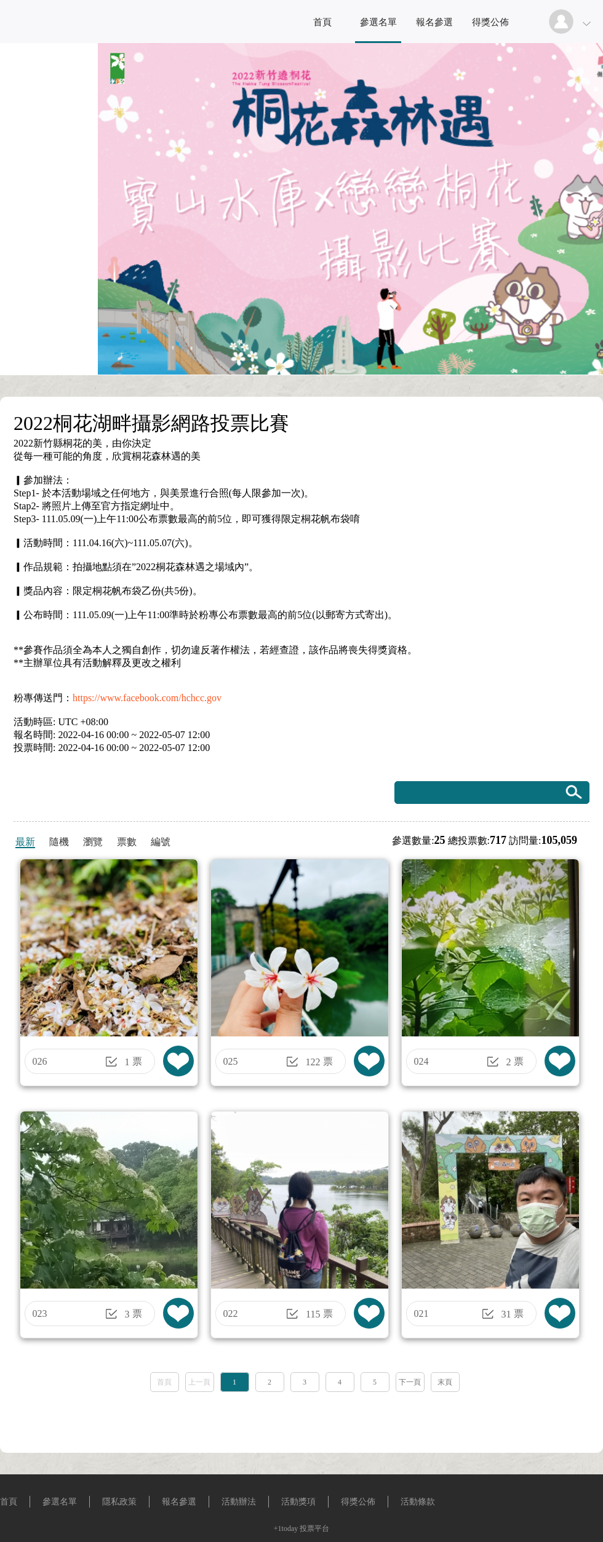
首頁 (322, 22)
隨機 (59, 842)
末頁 (444, 1382)
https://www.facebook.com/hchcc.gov (147, 698)
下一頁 (410, 1382)
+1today (286, 1528)
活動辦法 (239, 1501)
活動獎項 (298, 1501)
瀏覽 (93, 842)
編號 (160, 842)
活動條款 (418, 1501)
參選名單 (378, 22)
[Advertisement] (301, 1418)
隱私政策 (119, 1501)
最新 (25, 842)
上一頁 (199, 1382)
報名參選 (434, 22)
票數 (127, 842)
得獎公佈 (490, 22)
